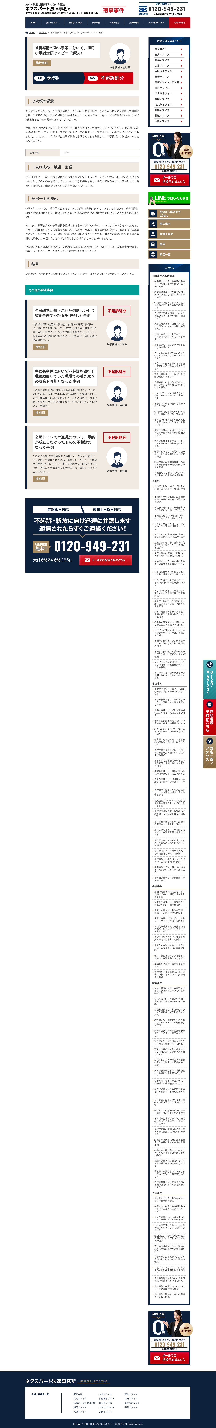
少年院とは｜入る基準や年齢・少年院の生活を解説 (169, 1199)
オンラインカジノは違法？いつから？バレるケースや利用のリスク (169, 395)
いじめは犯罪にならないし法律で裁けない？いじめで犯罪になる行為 (169, 1227)
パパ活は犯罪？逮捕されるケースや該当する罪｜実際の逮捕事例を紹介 (169, 633)
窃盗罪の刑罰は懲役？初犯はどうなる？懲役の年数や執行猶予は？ (169, 1174)
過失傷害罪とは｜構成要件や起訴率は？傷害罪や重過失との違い (169, 781)
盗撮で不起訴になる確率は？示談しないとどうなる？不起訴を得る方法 (169, 603)
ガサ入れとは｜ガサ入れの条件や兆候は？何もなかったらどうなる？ (169, 355)
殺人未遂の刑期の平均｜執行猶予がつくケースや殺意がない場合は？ (169, 731)
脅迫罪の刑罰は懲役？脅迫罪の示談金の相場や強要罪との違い (169, 722)
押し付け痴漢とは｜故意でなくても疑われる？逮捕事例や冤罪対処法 (169, 593)
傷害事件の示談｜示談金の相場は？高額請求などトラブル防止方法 (169, 869)
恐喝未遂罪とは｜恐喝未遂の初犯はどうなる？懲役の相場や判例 (169, 712)
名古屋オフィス (163, 93)
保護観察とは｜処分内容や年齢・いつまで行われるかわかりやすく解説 (169, 384)
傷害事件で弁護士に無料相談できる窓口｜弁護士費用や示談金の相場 (169, 763)
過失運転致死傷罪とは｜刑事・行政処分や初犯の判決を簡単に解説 (169, 443)
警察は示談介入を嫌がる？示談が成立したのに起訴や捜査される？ (169, 366)
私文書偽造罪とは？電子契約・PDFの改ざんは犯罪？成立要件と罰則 (169, 294)
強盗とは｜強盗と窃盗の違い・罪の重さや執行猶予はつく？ (169, 1082)
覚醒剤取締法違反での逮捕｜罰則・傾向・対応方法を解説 (169, 938)
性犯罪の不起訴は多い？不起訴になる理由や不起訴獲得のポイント (169, 305)
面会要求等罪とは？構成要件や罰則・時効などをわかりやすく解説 (169, 675)
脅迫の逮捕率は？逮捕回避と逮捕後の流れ (169, 879)
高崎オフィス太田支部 (167, 82)
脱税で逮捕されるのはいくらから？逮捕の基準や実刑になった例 (169, 1163)
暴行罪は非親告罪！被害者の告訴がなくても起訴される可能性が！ (169, 813)
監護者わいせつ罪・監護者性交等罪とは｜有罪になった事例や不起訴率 (169, 545)
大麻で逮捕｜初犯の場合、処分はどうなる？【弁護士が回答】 (169, 919)
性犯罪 (40, 347)
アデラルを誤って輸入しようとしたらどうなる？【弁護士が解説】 (169, 947)
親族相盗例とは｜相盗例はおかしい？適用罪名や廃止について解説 (169, 1012)
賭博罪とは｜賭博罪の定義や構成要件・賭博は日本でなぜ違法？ (169, 1033)
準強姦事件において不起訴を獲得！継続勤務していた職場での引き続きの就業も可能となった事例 (65, 376)
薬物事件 (157, 886)
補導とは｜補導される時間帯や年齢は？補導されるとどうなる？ (169, 1209)
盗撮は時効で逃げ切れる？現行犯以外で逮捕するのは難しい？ (169, 573)
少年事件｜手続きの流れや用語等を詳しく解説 (169, 1295)
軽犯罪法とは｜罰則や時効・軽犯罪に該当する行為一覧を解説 (169, 413)
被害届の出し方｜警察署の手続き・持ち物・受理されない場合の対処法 (169, 284)
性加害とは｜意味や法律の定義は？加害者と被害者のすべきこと (169, 563)
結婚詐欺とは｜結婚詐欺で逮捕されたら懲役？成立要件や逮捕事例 (169, 1142)
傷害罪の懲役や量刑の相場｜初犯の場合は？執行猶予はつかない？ (169, 742)
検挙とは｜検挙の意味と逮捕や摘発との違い (169, 404)
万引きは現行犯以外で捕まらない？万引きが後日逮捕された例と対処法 (169, 1051)
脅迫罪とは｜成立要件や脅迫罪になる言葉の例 (169, 346)
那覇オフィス (162, 110)
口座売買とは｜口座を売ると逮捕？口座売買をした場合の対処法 (169, 1102)
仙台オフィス (162, 88)
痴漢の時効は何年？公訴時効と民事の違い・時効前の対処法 (169, 554)
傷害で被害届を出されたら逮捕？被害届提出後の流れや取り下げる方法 (169, 752)
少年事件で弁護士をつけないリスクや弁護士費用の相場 (169, 1287)
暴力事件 (157, 683)
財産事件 (157, 983)
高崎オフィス (162, 77)
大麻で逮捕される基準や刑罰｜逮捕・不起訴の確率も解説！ (169, 911)
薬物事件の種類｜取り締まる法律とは (169, 965)
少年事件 (157, 1193)
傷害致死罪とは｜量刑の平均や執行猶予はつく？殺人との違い (169, 772)
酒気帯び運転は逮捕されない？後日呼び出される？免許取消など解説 (169, 433)
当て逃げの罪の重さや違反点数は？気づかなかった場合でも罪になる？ (169, 422)
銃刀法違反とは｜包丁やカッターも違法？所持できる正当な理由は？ (169, 336)
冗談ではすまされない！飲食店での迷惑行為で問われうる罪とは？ (169, 1270)
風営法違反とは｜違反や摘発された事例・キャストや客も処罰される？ (169, 326)
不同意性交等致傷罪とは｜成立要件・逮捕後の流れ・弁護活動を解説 (169, 499)
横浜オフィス (162, 60)
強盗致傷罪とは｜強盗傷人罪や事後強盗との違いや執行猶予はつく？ (169, 1184)
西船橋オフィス (163, 71)
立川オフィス (162, 54)
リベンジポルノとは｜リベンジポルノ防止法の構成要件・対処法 (169, 526)
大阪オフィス (162, 121)
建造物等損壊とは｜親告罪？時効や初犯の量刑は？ (169, 375)
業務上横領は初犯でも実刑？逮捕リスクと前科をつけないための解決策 (169, 990)
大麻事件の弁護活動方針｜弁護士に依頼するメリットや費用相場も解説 (169, 974)
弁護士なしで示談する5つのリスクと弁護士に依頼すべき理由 (170, 474)
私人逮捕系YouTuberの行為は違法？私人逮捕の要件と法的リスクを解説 (170, 803)
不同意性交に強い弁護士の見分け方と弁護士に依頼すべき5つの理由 (170, 654)
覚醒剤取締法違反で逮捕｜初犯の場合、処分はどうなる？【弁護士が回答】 (169, 929)
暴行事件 (42, 63)
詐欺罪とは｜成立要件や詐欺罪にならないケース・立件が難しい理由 (169, 1022)
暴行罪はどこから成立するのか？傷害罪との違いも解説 (168, 852)
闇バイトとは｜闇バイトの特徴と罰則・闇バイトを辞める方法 (169, 1111)
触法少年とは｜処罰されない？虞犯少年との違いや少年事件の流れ (169, 1259)
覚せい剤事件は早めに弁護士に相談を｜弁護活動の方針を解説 (169, 957)
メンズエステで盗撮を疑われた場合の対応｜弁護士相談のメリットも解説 (169, 664)
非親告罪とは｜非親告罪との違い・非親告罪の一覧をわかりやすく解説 (169, 464)
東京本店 (160, 49)
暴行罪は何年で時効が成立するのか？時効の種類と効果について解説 (169, 843)
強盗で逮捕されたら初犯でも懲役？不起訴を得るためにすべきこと (169, 1091)
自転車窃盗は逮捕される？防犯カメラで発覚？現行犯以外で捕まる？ (169, 1131)
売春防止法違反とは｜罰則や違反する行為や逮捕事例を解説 (169, 623)
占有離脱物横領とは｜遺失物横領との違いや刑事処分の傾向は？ (169, 1073)
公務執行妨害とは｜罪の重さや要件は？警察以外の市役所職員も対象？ (169, 702)
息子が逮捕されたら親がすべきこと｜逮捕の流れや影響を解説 (169, 1218)
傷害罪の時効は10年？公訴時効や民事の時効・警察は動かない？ (169, 691)
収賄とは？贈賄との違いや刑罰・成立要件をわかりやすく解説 (169, 1001)
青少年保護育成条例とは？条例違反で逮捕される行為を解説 (169, 1279)
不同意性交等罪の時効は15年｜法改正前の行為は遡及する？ (169, 517)
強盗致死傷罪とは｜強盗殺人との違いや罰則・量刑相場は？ (169, 903)
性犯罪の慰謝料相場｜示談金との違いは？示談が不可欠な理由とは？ (169, 315)
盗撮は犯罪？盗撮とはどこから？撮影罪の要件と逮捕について (169, 582)
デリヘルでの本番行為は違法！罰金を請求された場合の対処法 (169, 535)
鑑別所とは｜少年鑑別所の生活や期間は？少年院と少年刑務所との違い (169, 1238)
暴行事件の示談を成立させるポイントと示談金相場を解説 (169, 860)
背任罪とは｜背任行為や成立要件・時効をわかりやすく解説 (169, 1042)
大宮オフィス (162, 65)
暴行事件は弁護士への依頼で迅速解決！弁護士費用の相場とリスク (169, 832)
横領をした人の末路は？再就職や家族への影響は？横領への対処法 (169, 1062)
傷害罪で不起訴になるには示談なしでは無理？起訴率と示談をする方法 (169, 792)
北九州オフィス (163, 104)
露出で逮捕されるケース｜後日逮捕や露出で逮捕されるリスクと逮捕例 (169, 614)
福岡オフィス (162, 99)
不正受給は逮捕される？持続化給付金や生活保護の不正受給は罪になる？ (169, 1121)
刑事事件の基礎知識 (163, 276)
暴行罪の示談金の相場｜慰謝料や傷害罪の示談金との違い (169, 823)
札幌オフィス (162, 115)
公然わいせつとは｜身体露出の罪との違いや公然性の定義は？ (169, 508)
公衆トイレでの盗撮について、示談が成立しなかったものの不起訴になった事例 (65, 442)
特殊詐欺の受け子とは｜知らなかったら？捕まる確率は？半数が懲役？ (169, 1153)
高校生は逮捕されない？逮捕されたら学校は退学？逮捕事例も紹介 (169, 1248)
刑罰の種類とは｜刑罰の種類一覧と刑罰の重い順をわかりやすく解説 (169, 454)
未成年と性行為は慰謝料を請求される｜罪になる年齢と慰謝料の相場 (169, 643)
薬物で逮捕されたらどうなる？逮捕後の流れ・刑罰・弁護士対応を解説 (169, 894)
